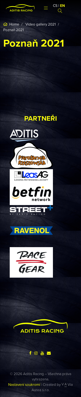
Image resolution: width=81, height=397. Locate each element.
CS (55, 5)
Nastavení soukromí (24, 384)
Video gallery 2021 (40, 24)
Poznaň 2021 (13, 29)
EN (62, 5)
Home (13, 24)
